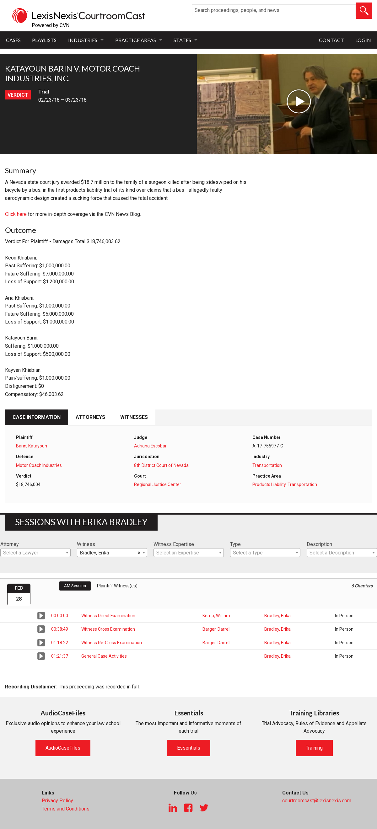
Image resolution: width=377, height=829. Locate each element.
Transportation (267, 465)
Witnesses (134, 417)
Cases (13, 40)
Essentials (188, 748)
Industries (82, 40)
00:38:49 (59, 629)
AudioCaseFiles (63, 748)
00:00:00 (59, 615)
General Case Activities (104, 656)
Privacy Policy (57, 801)
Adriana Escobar (150, 445)
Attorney (9, 544)
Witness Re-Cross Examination (111, 642)
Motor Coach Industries (39, 465)
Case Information (37, 417)
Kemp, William (216, 615)
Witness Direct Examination (108, 615)
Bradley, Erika (277, 615)
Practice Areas (135, 40)
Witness (86, 544)
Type (235, 544)
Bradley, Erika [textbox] (110, 552)
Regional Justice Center (157, 484)
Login (363, 40)
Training (314, 748)
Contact (331, 40)
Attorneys (90, 417)
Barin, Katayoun (31, 445)
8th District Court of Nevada (161, 465)
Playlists (44, 40)
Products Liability (269, 484)
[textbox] (35, 552)
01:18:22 (59, 642)
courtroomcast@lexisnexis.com (316, 801)
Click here (16, 214)
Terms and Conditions (65, 809)
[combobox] (35, 552)
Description (319, 544)
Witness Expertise (173, 544)
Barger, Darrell (216, 629)
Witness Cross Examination (108, 629)
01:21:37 (59, 656)
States (182, 40)
